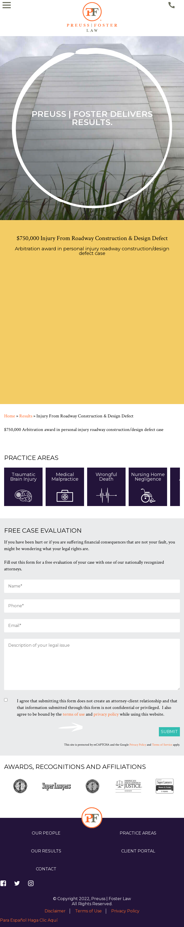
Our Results (46, 851)
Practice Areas (138, 833)
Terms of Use (88, 911)
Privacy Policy (137, 745)
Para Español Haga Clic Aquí (29, 920)
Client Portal (138, 851)
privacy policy (106, 714)
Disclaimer (55, 911)
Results (25, 416)
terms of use (74, 714)
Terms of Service (162, 745)
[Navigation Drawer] (14, 46)
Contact (46, 869)
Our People (46, 833)
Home (9, 416)
